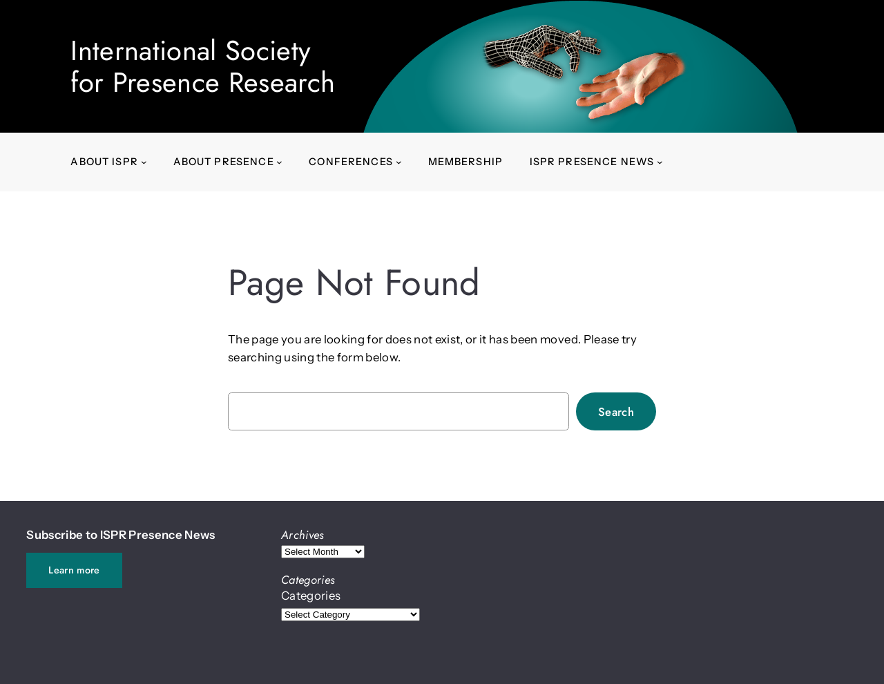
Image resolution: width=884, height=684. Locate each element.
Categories (310, 595)
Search (616, 411)
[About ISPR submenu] (144, 162)
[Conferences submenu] (399, 162)
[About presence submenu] (279, 162)
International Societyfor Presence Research (202, 66)
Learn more (73, 570)
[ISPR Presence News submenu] (660, 162)
